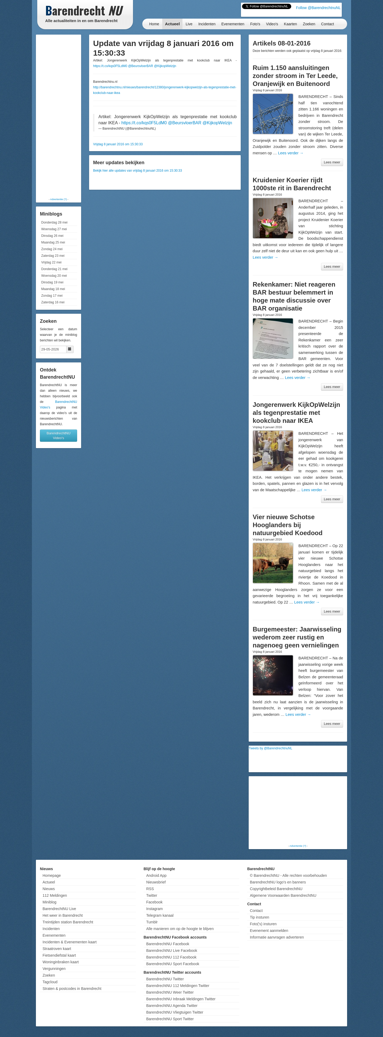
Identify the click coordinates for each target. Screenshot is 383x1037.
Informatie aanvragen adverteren (277, 937)
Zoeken (309, 24)
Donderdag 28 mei (54, 222)
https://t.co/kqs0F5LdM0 (110, 66)
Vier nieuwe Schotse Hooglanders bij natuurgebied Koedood (288, 524)
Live (189, 24)
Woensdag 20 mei (54, 276)
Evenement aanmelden (269, 930)
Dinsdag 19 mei (52, 282)
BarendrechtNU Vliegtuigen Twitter (174, 1012)
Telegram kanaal (160, 915)
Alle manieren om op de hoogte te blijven (180, 929)
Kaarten (290, 24)
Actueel (172, 24)
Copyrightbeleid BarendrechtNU (276, 889)
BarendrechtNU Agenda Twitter (172, 1005)
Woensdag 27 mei (54, 229)
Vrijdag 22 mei (51, 262)
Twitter (151, 895)
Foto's (255, 24)
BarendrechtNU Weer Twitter (170, 992)
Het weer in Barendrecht (63, 915)
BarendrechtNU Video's (58, 435)
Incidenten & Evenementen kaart (70, 942)
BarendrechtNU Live (59, 909)
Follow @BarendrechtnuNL (318, 8)
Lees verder (290, 153)
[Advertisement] (58, 116)
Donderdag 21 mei (54, 269)
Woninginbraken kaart (61, 962)
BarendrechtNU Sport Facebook (172, 964)
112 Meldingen (55, 895)
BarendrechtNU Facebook (167, 944)
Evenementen (232, 24)
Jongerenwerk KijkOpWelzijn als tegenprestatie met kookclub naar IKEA (296, 412)
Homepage (52, 875)
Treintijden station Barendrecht (68, 922)
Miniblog (49, 902)
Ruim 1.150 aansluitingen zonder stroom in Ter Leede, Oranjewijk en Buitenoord (295, 75)
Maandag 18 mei (53, 289)
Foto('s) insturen (263, 924)
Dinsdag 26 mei (52, 236)
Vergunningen (54, 968)
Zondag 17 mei (52, 296)
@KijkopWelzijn (165, 66)
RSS (150, 889)
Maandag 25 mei (53, 242)
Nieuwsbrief (156, 882)
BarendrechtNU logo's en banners (278, 882)
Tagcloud (50, 982)
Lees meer (332, 162)
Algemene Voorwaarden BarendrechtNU (283, 895)
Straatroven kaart (57, 949)
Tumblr (152, 922)
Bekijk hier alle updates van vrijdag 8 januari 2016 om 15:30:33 (137, 170)
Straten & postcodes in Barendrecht (72, 988)
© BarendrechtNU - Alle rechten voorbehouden (288, 875)
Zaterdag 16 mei (52, 302)
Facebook (154, 902)
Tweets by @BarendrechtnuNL (270, 748)
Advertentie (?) (58, 199)
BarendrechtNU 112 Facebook (171, 957)
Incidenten (207, 24)
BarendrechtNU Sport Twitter (170, 1019)
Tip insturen (259, 917)
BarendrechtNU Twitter (165, 979)
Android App (156, 875)
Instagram (154, 909)
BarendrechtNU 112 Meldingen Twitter (177, 986)
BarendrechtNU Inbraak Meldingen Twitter (180, 999)
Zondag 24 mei (52, 249)
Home (154, 24)
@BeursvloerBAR (140, 66)
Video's (272, 24)
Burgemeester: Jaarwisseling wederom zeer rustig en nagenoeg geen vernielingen (297, 637)
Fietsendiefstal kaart (59, 955)
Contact (327, 24)
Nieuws (49, 889)
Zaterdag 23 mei (52, 256)
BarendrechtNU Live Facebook (171, 950)
